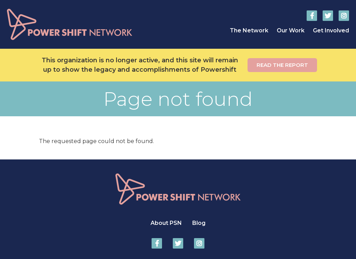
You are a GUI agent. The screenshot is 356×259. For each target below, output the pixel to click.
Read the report (282, 65)
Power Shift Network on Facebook (312, 15)
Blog (198, 223)
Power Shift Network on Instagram (344, 15)
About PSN (166, 223)
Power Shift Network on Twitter (328, 15)
